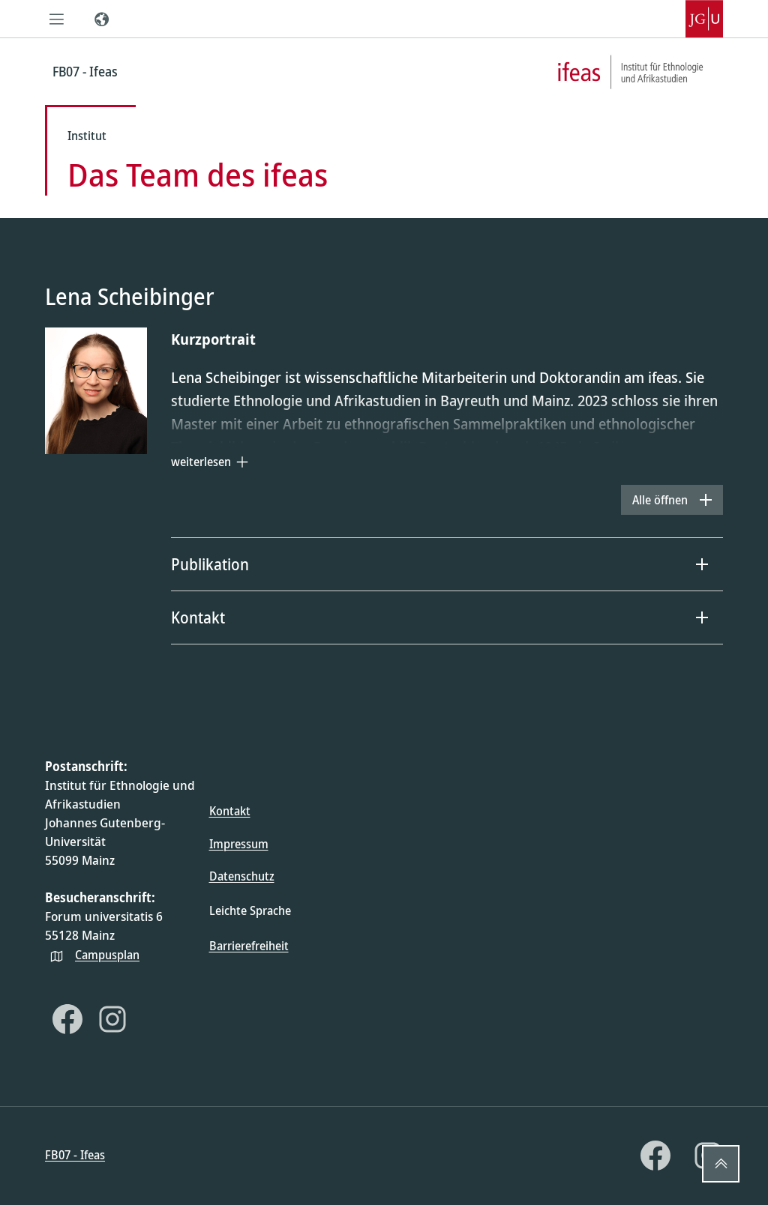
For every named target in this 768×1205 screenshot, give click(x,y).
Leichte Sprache (250, 910)
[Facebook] (67, 1019)
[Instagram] (113, 1019)
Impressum (238, 844)
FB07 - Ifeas (75, 1155)
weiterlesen (201, 461)
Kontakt (229, 811)
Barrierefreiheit (249, 945)
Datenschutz (241, 876)
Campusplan (107, 954)
